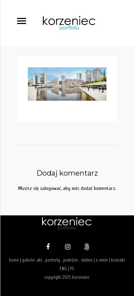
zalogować (50, 188)
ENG (63, 268)
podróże (70, 260)
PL (72, 268)
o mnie (102, 260)
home (14, 260)
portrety (52, 260)
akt (39, 260)
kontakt (118, 260)
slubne (87, 260)
